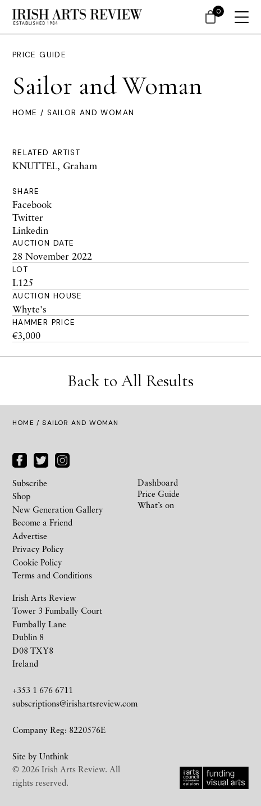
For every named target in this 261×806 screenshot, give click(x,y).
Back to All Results (130, 380)
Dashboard (158, 482)
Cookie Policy (37, 562)
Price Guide (39, 55)
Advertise (29, 536)
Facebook (32, 204)
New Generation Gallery (57, 509)
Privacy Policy (38, 549)
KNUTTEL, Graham (54, 165)
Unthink (53, 756)
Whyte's (29, 309)
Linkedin (30, 230)
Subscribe (29, 483)
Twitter (27, 217)
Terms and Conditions (52, 575)
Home (24, 112)
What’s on (156, 505)
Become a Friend (42, 522)
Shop (21, 496)
